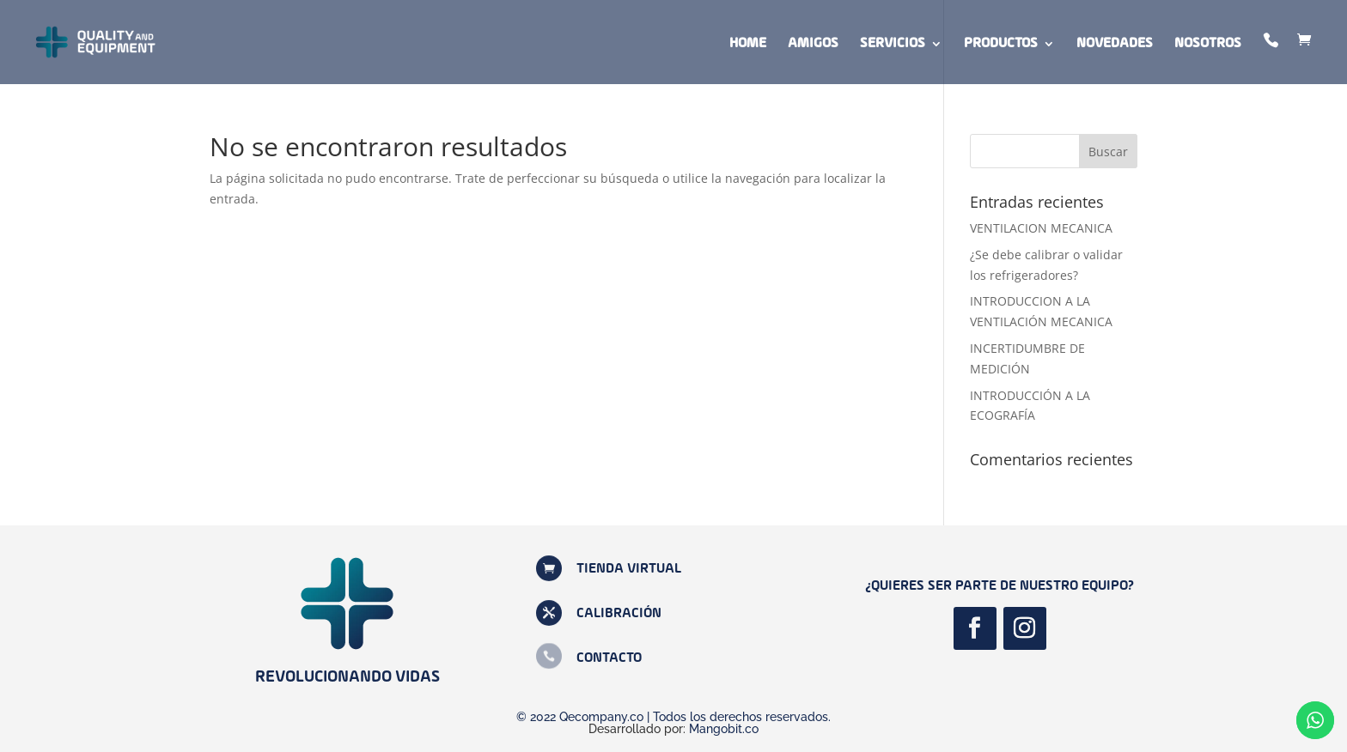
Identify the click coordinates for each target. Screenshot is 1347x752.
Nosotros (1207, 44)
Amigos (813, 44)
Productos (1001, 44)
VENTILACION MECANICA (1041, 228)
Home (747, 44)
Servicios (892, 44)
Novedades (1114, 44)
